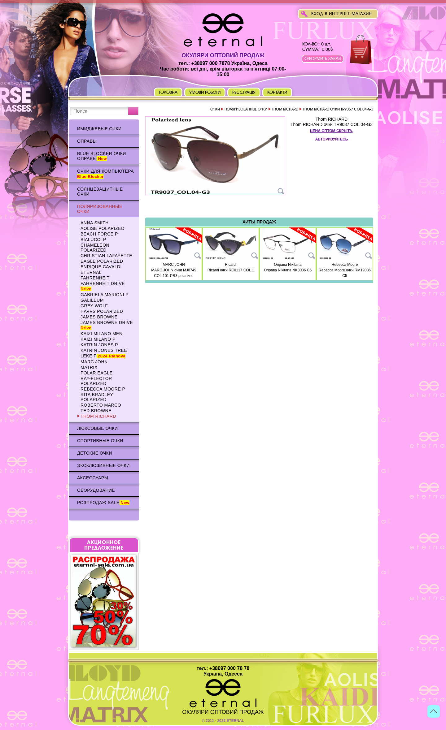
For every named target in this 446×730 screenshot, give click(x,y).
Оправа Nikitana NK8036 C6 (288, 270)
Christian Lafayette (106, 255)
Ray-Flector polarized (96, 381)
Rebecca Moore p (103, 389)
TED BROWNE (96, 410)
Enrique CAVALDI (101, 266)
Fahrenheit (95, 277)
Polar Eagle (97, 372)
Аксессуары (92, 477)
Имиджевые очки (99, 128)
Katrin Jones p (99, 344)
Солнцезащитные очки (100, 192)
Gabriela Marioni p (105, 294)
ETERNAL (91, 272)
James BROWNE (99, 316)
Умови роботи (205, 92)
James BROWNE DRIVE (107, 325)
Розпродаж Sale (103, 502)
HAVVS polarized (102, 311)
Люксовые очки (97, 428)
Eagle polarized (102, 261)
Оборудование (96, 490)
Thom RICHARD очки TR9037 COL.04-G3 (332, 124)
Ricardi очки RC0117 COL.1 (231, 270)
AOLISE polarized (103, 228)
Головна (168, 92)
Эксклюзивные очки (103, 465)
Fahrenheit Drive (103, 286)
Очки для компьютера (105, 174)
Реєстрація (244, 92)
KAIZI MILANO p (98, 339)
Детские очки (94, 453)
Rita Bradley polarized (97, 397)
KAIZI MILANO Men (102, 333)
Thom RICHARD (98, 416)
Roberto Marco (101, 405)
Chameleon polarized (95, 248)
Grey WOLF (94, 305)
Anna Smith (95, 222)
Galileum (92, 300)
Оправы (87, 141)
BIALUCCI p (93, 239)
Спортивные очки (100, 440)
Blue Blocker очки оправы (101, 156)
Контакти (277, 92)
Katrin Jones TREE (104, 350)
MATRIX (89, 367)
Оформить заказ (322, 58)
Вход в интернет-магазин (341, 13)
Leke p (103, 355)
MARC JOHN (94, 361)
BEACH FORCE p (99, 233)
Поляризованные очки (99, 209)
